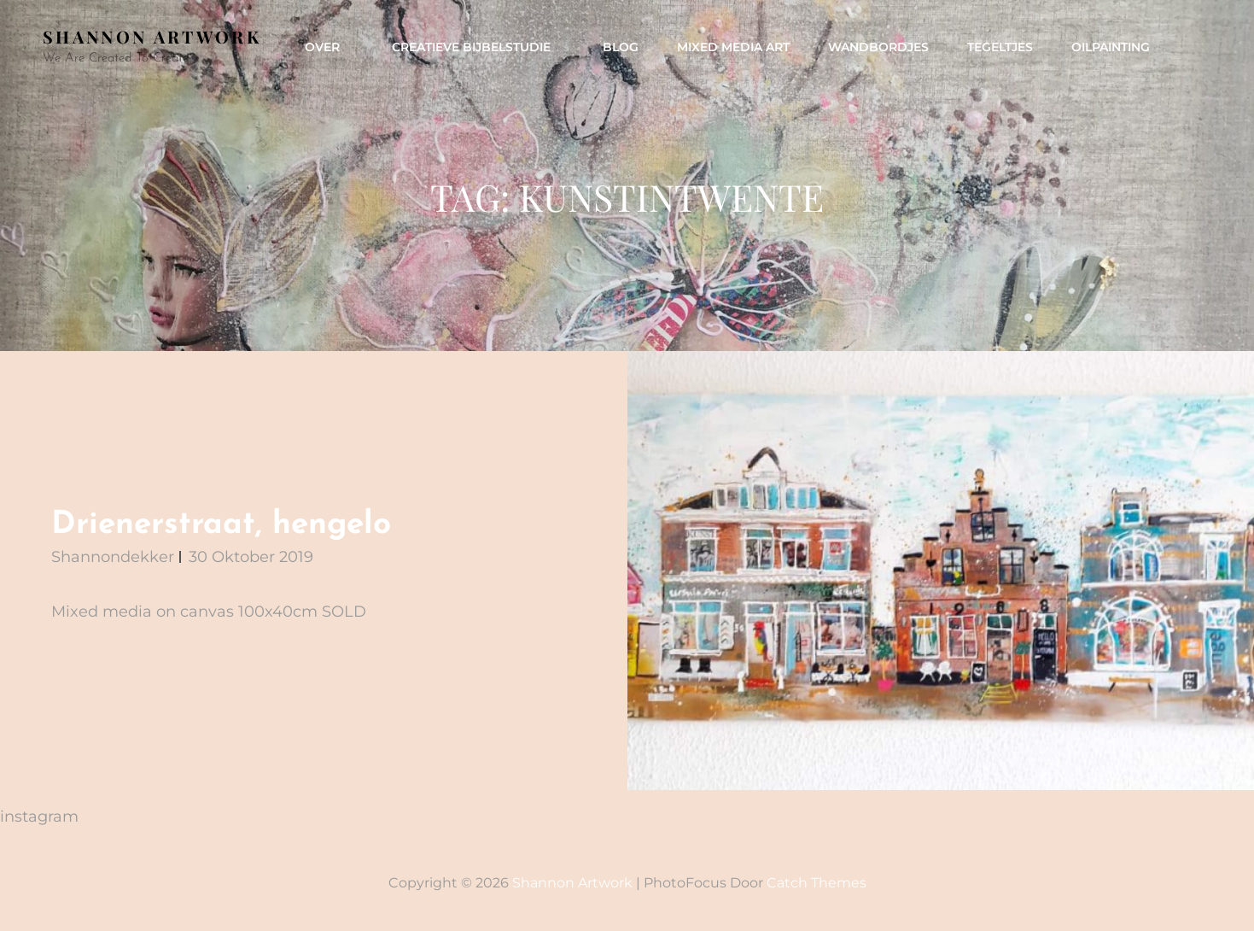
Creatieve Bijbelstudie (480, 47)
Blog (621, 47)
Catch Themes (816, 883)
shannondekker (112, 556)
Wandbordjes (878, 47)
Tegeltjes (1000, 47)
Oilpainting (1110, 47)
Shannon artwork (152, 36)
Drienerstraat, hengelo (221, 525)
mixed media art (733, 47)
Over (331, 47)
